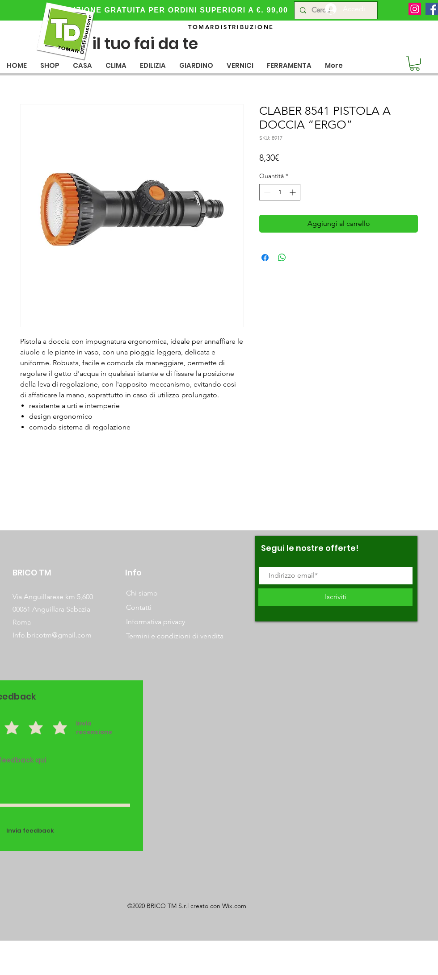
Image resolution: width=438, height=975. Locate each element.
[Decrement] (266, 192)
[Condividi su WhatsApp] (282, 257)
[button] (82, 65)
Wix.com (234, 906)
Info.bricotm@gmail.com (52, 635)
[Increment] (293, 192)
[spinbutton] (280, 192)
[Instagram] (415, 9)
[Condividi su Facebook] (265, 257)
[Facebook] (431, 9)
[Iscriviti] (335, 597)
